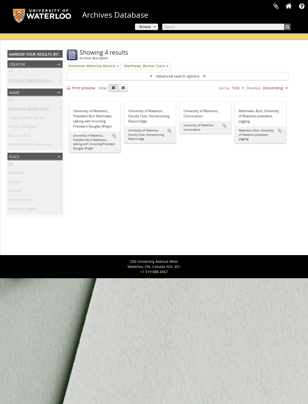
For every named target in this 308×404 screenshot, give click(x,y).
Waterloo (16, 173)
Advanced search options (177, 76)
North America (21, 200)
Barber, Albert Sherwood (29, 145)
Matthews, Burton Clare (28, 109)
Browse (145, 26)
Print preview (81, 87)
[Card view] (113, 88)
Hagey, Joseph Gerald (26, 118)
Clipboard (276, 6)
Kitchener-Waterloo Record (31, 81)
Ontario (15, 182)
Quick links (301, 6)
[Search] (226, 27)
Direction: (254, 88)
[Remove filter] (118, 66)
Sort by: (224, 88)
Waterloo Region (22, 209)
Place (14, 156)
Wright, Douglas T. (24, 127)
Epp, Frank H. (19, 136)
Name (14, 92)
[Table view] (123, 88)
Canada (15, 191)
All (10, 72)
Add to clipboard (114, 136)
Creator (17, 63)
